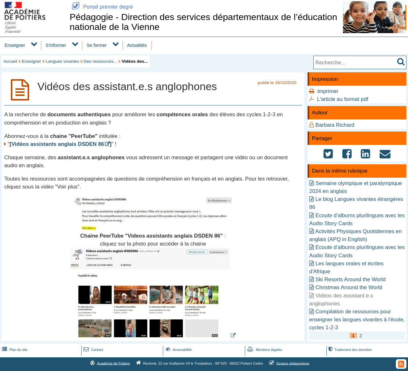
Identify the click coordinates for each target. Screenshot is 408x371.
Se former (97, 45)
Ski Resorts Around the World (351, 279)
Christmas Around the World (349, 287)
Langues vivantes (62, 61)
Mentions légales (264, 350)
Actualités (137, 45)
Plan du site (14, 350)
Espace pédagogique (293, 363)
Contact (92, 350)
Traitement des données (349, 350)
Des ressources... (100, 61)
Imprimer (327, 91)
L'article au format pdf (342, 99)
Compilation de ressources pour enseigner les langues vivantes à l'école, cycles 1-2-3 (357, 320)
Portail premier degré (101, 7)
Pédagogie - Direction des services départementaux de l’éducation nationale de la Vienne (203, 22)
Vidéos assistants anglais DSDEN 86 (57, 144)
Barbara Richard (335, 125)
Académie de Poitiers (113, 363)
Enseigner (14, 45)
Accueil (10, 61)
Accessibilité (178, 350)
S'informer (56, 45)
